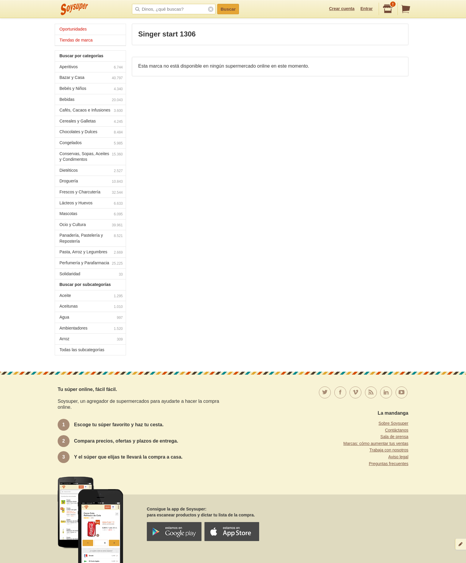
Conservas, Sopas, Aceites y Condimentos (91, 156)
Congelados (91, 143)
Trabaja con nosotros (388, 450)
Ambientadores (91, 329)
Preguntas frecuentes (388, 463)
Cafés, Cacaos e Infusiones (91, 111)
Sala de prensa (394, 436)
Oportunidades (73, 29)
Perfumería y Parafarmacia (91, 263)
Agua (91, 318)
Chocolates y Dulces (91, 132)
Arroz (91, 339)
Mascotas (91, 214)
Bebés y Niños (91, 89)
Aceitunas (91, 307)
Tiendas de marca (76, 40)
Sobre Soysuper (393, 423)
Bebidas (91, 100)
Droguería (91, 182)
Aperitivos (91, 67)
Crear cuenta (342, 8)
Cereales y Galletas (91, 122)
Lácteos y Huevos (91, 204)
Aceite (91, 296)
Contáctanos (396, 430)
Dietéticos (91, 171)
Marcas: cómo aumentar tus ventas (375, 443)
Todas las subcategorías (81, 349)
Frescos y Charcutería (91, 193)
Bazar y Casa (91, 78)
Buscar (228, 9)
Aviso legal (398, 456)
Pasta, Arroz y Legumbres (91, 252)
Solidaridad (91, 274)
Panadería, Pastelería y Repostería (91, 238)
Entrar (366, 8)
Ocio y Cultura (91, 225)
